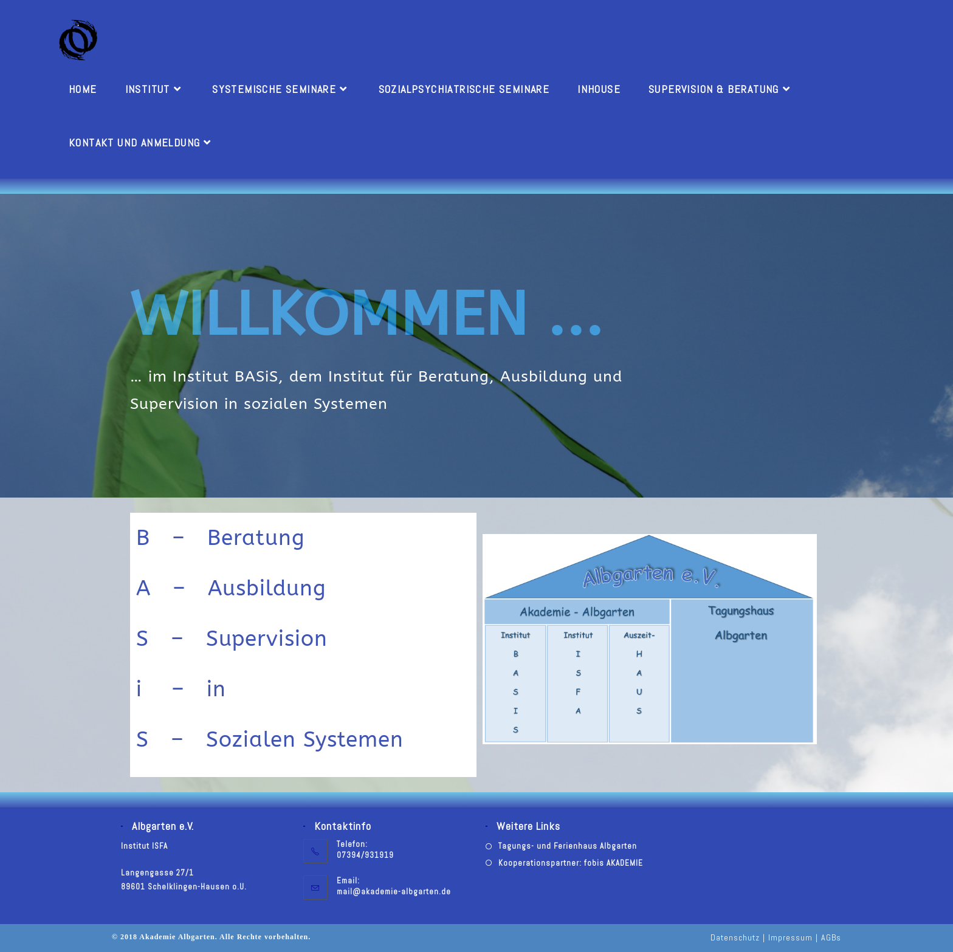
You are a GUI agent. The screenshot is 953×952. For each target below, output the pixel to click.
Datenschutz (735, 937)
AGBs (831, 937)
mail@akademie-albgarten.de (394, 891)
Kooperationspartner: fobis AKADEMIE (570, 863)
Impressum (790, 937)
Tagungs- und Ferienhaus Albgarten (567, 846)
